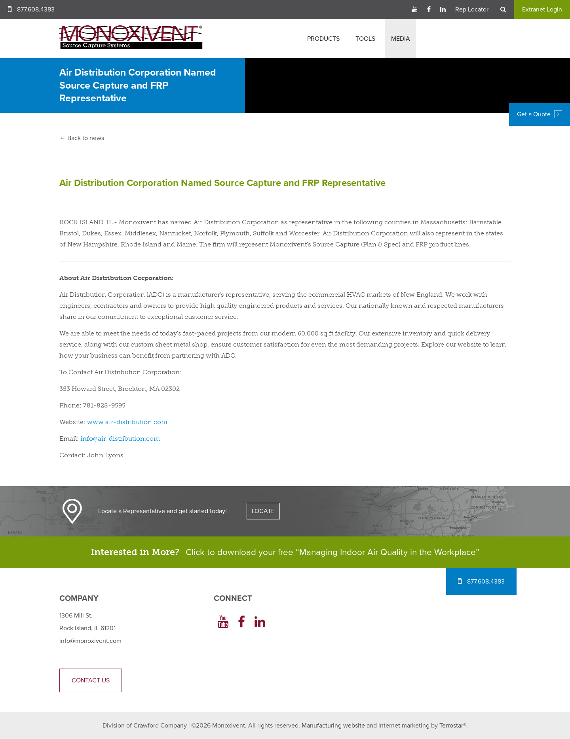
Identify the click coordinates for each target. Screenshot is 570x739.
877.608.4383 (36, 9)
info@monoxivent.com (90, 641)
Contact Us (91, 680)
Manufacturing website (333, 726)
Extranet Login (542, 9)
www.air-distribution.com (127, 422)
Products (323, 39)
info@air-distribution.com (120, 438)
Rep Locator (471, 9)
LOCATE (263, 511)
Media (400, 39)
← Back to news (81, 138)
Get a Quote (539, 114)
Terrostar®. (453, 726)
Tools (365, 39)
